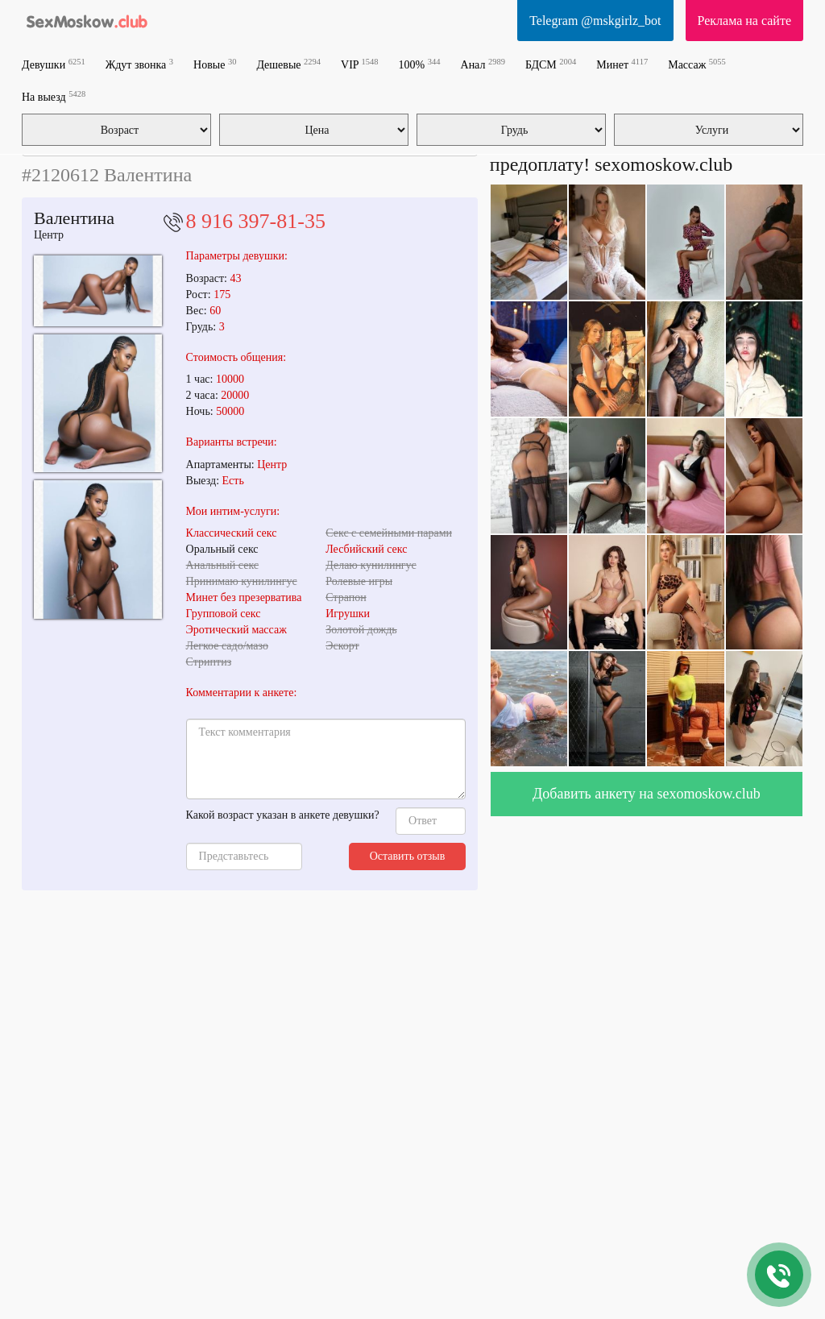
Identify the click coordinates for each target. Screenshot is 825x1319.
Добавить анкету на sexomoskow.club (647, 794)
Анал (483, 64)
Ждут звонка (139, 64)
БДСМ (550, 64)
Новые (214, 64)
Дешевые (288, 64)
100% (420, 64)
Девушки (53, 64)
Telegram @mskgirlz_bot (595, 20)
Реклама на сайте (744, 20)
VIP (360, 64)
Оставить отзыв (408, 856)
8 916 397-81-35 (255, 221)
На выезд (53, 96)
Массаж (697, 64)
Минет (622, 64)
